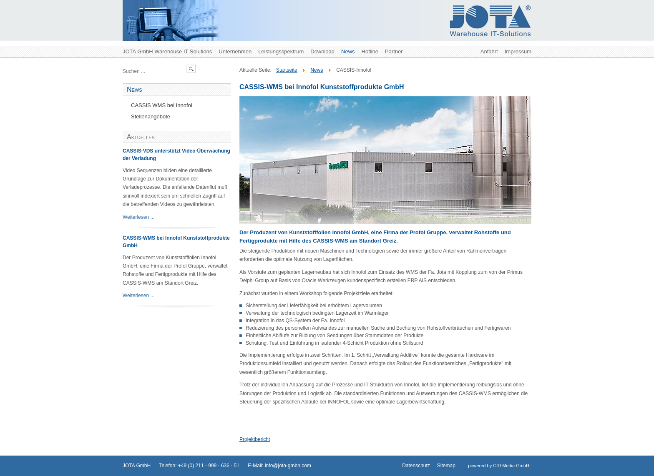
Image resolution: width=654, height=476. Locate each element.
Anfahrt (489, 51)
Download (322, 51)
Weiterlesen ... (138, 217)
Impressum (518, 51)
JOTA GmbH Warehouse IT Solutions (167, 51)
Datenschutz (416, 465)
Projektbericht (254, 439)
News (348, 51)
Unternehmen (235, 51)
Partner (394, 51)
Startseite (286, 70)
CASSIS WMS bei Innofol (161, 105)
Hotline (370, 51)
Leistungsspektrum (281, 51)
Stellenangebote (150, 116)
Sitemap (446, 465)
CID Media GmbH (511, 465)
